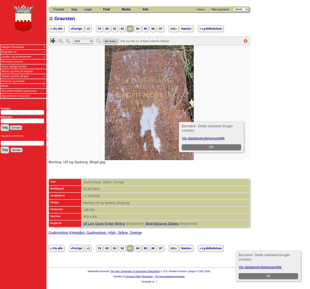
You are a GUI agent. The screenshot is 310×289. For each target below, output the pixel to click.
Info (145, 9)
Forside (59, 9)
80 (107, 28)
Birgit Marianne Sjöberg (162, 223)
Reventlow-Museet (12, 61)
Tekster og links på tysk (14, 76)
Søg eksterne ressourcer (15, 95)
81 (114, 28)
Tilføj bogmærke (220, 9)
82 (122, 28)
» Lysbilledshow (210, 28)
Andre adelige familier (14, 66)
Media (4, 85)
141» (173, 28)
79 (99, 28)
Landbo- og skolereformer (16, 56)
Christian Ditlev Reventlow (139, 276)
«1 (88, 28)
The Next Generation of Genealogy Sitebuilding (135, 271)
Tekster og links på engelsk (17, 71)
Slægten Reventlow (12, 46)
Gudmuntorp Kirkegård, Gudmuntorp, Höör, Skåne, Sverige (95, 233)
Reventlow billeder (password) (19, 90)
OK (268, 276)
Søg (74, 9)
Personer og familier (13, 81)
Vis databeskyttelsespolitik (260, 267)
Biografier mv (9, 51)
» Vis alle (56, 28)
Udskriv (201, 9)
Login (88, 9)
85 (145, 28)
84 (137, 28)
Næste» (186, 28)
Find (106, 9)
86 (153, 28)
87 (160, 28)
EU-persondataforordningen (170, 276)
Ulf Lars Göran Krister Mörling (104, 223)
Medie (126, 9)
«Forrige (76, 28)
